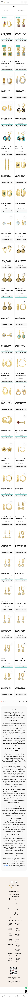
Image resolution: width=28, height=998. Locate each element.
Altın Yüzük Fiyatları (17, 950)
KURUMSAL (18, 953)
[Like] (11, 18)
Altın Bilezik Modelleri (17, 939)
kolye (13, 736)
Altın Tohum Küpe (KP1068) (6, 459)
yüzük (18, 736)
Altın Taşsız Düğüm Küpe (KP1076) (6, 346)
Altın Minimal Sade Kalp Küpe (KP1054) (6, 659)
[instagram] (16, 882)
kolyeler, (6, 865)
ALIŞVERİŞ (10, 920)
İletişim (17, 962)
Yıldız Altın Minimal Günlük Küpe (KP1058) (7, 602)
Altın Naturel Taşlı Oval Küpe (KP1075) (20, 346)
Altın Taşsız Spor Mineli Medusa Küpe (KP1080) (6, 289)
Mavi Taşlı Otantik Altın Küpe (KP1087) (20, 176)
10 (19, 701)
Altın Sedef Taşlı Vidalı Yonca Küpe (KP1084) (6, 232)
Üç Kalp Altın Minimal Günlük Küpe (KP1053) (21, 659)
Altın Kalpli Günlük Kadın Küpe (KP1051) (20, 687)
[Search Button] (22, 2)
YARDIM (10, 953)
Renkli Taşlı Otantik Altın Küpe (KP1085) (20, 204)
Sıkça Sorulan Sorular (10, 957)
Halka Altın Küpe (17, 935)
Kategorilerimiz (19, 920)
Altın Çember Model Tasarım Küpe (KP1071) (20, 403)
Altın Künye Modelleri (17, 942)
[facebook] (12, 882)
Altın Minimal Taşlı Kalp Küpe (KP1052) (6, 687)
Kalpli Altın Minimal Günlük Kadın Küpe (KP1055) (20, 631)
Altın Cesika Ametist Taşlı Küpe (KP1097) (20, 34)
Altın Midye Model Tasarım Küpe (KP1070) (6, 431)
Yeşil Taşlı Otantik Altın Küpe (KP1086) (6, 204)
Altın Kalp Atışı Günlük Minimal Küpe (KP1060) (6, 574)
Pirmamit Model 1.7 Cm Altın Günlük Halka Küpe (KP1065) (20, 489)
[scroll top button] (26, 991)
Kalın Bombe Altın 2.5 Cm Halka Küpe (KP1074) (6, 374)
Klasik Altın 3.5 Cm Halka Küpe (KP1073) (20, 374)
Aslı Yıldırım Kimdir (17, 959)
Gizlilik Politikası (10, 929)
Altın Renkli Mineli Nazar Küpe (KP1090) (6, 147)
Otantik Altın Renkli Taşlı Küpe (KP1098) (6, 34)
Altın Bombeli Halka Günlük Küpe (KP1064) (7, 517)
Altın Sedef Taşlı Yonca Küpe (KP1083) (20, 232)
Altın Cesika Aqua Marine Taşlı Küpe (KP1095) (20, 62)
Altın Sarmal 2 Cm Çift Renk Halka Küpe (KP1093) (20, 90)
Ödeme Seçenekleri (10, 944)
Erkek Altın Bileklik (17, 927)
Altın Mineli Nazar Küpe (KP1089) (20, 147)
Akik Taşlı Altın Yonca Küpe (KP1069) (21, 431)
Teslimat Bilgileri (10, 932)
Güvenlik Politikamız (10, 961)
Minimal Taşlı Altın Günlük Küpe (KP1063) (21, 517)
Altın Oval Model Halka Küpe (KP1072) (6, 403)
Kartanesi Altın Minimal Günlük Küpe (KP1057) (20, 602)
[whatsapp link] (26, 988)
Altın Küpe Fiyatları (17, 931)
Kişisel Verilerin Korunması (10, 924)
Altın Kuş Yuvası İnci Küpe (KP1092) (6, 119)
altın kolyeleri (6, 860)
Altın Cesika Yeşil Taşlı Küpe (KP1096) (7, 62)
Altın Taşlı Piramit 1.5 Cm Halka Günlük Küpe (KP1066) (6, 489)
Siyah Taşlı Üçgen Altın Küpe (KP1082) (6, 261)
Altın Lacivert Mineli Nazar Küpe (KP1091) (20, 119)
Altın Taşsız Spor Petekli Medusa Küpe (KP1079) (20, 289)
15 (26, 701)
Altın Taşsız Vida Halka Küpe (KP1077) (20, 317)
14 (23, 701)
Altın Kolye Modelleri (17, 946)
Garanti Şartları (10, 936)
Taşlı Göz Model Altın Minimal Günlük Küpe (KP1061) (20, 546)
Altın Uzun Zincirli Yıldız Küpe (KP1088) (6, 176)
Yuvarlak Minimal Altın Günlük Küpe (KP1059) (20, 574)
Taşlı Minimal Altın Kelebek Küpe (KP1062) (6, 546)
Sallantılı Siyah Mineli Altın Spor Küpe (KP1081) (21, 261)
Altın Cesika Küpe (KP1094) (5, 90)
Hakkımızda (17, 955)
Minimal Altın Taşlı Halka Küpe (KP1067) (20, 459)
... (21, 701)
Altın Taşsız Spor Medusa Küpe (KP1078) (5, 317)
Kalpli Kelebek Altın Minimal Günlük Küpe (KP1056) (6, 631)
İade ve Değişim (10, 940)
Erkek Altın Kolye (17, 924)
